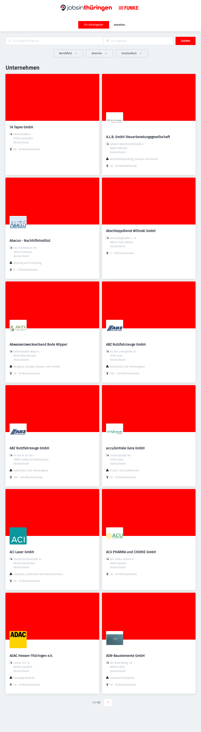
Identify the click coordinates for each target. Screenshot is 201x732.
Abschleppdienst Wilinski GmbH (131, 231)
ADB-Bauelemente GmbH (125, 656)
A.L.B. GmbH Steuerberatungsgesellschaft (138, 137)
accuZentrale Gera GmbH (125, 448)
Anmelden (119, 24)
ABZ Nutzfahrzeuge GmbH (126, 344)
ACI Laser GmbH (22, 552)
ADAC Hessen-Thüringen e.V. (31, 656)
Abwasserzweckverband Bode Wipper (38, 344)
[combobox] (54, 41)
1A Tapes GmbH (21, 127)
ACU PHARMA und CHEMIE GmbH (131, 552)
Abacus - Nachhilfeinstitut (30, 241)
